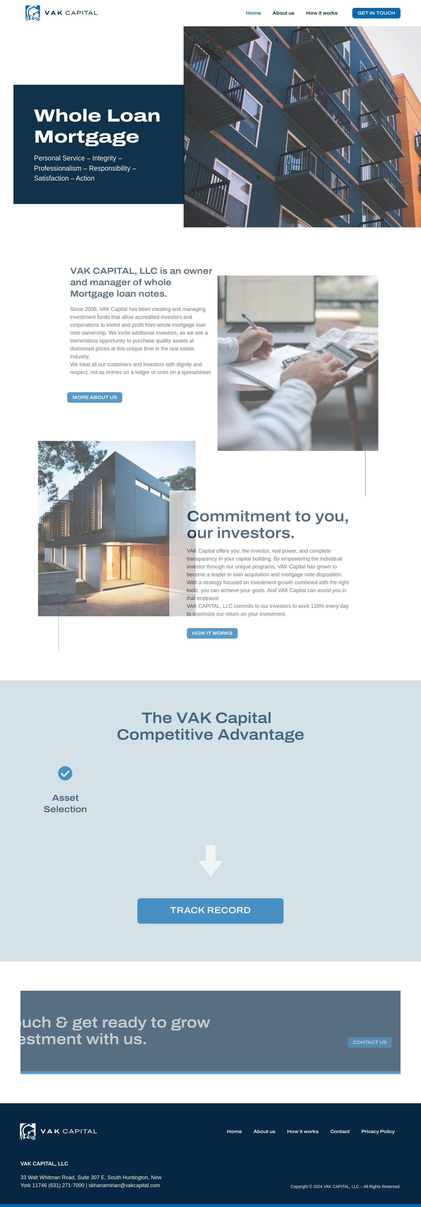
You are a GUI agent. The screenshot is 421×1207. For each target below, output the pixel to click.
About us (283, 13)
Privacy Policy (378, 1131)
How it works (322, 13)
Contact (340, 1131)
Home (253, 13)
